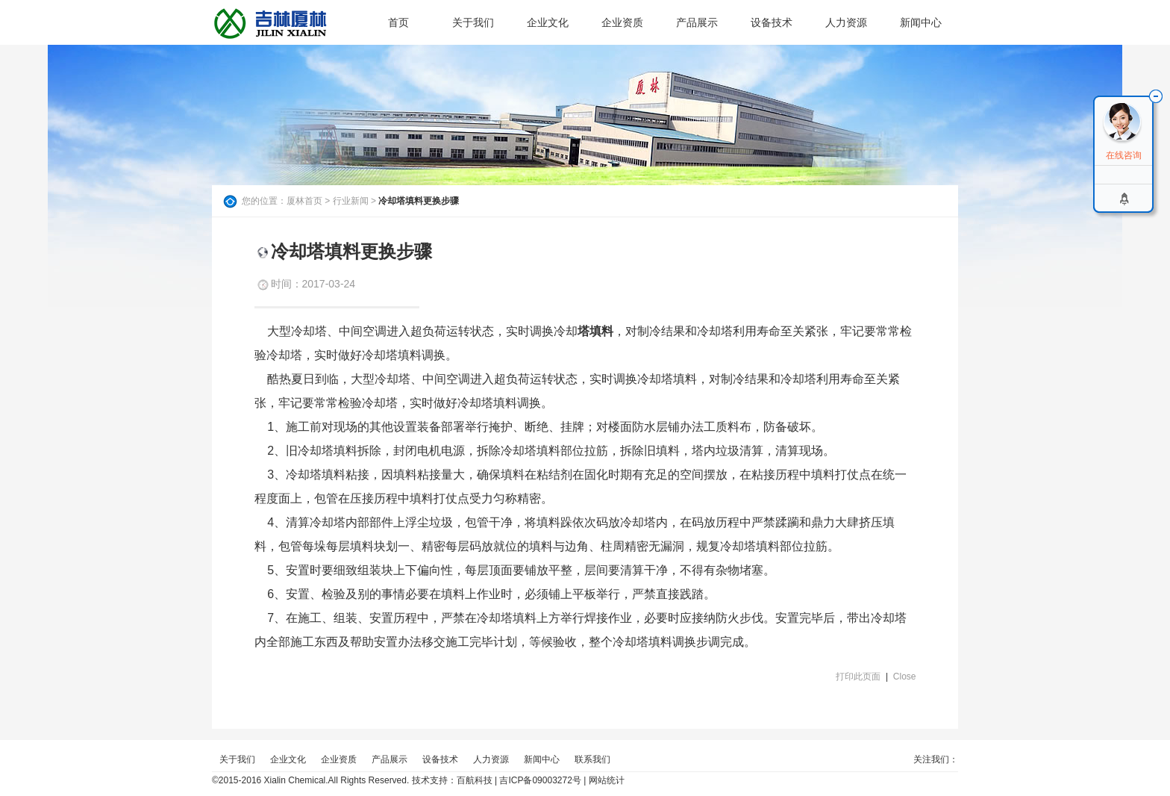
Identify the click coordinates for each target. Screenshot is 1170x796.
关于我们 (473, 22)
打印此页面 (858, 676)
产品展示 (697, 22)
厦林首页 (304, 201)
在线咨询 (1124, 155)
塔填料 (595, 331)
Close (904, 676)
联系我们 (592, 759)
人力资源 (846, 22)
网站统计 (607, 780)
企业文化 (548, 22)
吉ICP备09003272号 (540, 780)
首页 (398, 22)
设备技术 (771, 22)
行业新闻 (351, 201)
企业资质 (622, 22)
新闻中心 (921, 22)
